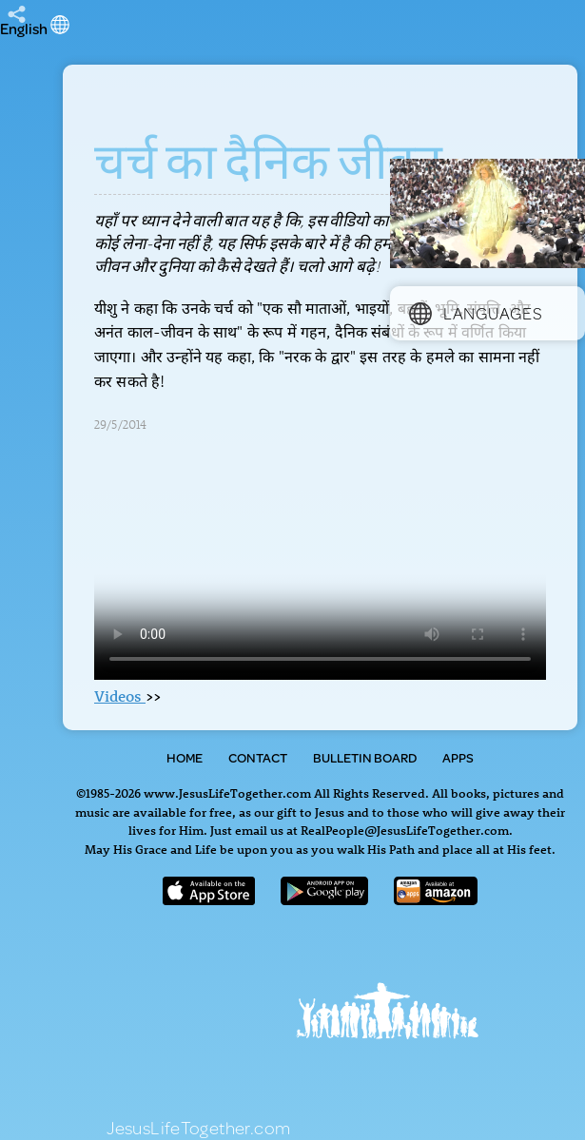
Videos (120, 695)
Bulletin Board (365, 757)
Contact (257, 757)
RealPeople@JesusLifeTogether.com (405, 829)
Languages (475, 312)
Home (184, 757)
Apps (458, 757)
